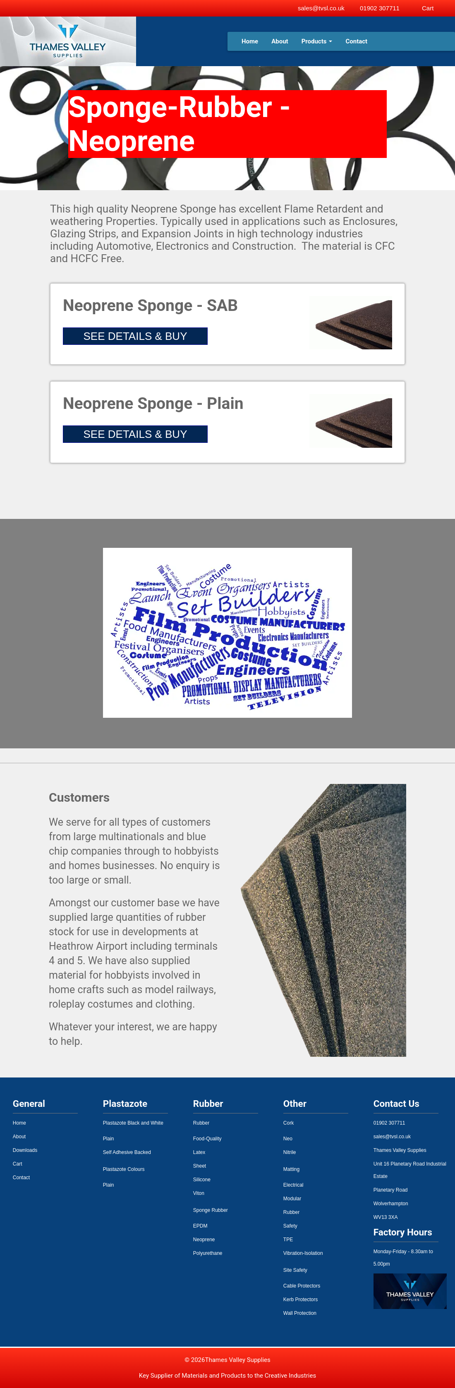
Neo (287, 1139)
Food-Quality (207, 1139)
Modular (292, 1199)
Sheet (199, 1166)
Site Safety (295, 1270)
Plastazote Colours (124, 1169)
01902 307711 (380, 8)
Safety (290, 1226)
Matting (291, 1169)
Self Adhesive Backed (127, 1152)
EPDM (200, 1226)
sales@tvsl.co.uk (321, 8)
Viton (198, 1193)
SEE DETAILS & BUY (135, 336)
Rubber (201, 1123)
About (279, 41)
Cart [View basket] (427, 8)
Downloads (25, 1150)
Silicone (202, 1180)
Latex (199, 1152)
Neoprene (204, 1239)
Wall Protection (299, 1313)
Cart (17, 1164)
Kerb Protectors (300, 1299)
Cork (288, 1123)
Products (317, 41)
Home (250, 41)
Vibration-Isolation (303, 1253)
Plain (108, 1139)
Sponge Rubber (210, 1210)
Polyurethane (208, 1253)
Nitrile (289, 1152)
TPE (288, 1239)
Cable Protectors (301, 1286)
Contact (356, 41)
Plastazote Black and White (133, 1123)
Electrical (293, 1185)
